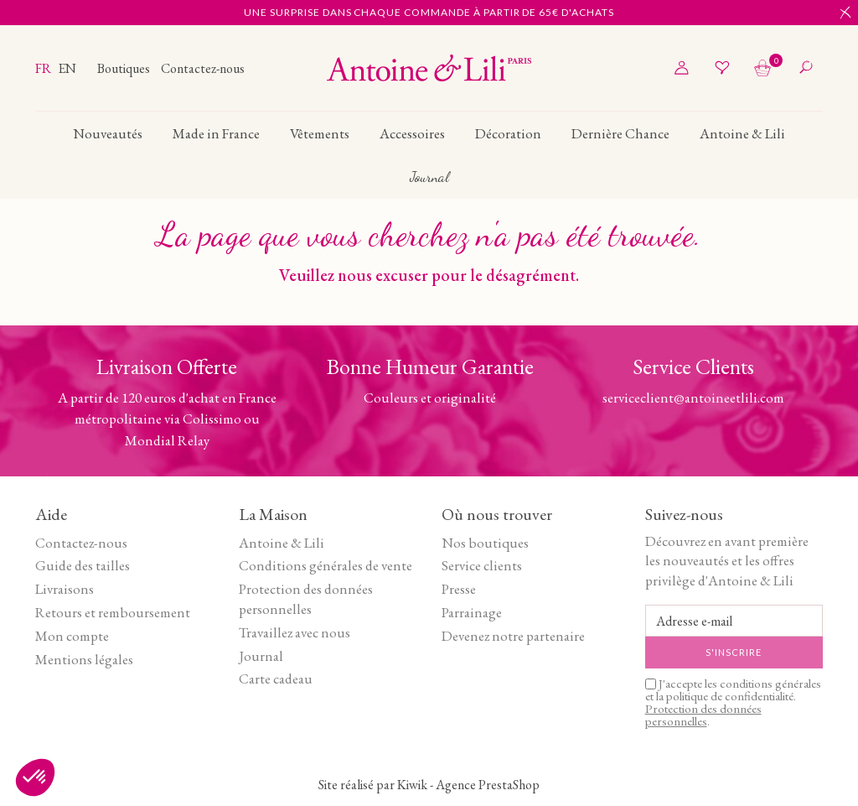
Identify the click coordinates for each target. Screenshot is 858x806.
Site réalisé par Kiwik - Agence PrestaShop (429, 784)
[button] (35, 777)
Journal (261, 656)
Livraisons (64, 589)
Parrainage (472, 612)
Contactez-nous (203, 68)
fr (44, 68)
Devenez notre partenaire (513, 636)
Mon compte (72, 636)
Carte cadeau (276, 678)
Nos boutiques (485, 542)
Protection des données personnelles (306, 599)
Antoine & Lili (281, 542)
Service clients (482, 565)
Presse (459, 589)
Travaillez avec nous (294, 632)
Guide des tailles (82, 565)
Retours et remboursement (112, 612)
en (67, 68)
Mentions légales (84, 659)
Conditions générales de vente (325, 565)
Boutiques (124, 68)
